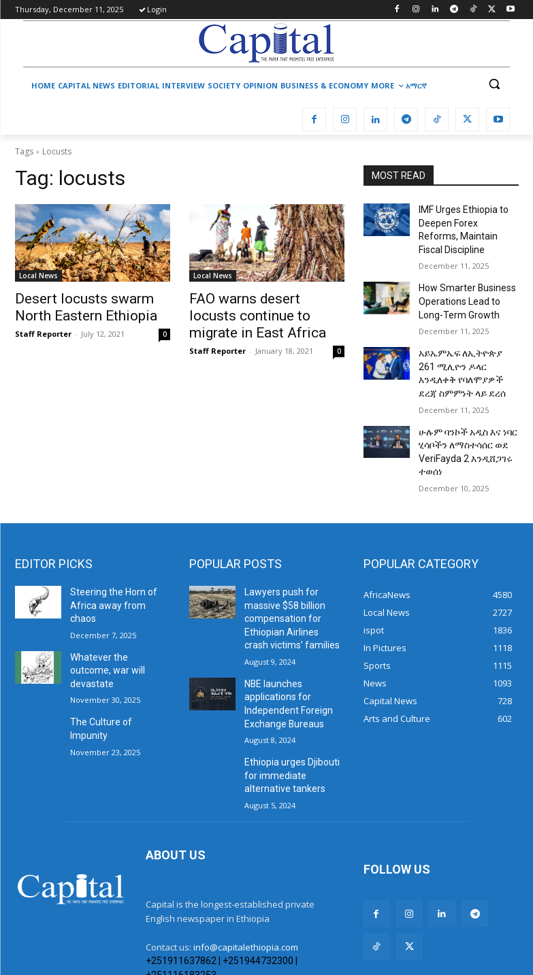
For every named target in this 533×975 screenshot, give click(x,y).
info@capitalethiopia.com (245, 873)
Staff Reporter (43, 330)
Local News (38, 275)
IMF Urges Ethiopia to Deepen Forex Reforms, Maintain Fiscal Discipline (467, 220)
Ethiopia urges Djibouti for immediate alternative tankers (292, 705)
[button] (494, 84)
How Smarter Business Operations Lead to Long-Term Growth (466, 279)
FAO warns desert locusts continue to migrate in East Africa (258, 313)
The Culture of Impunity (113, 647)
